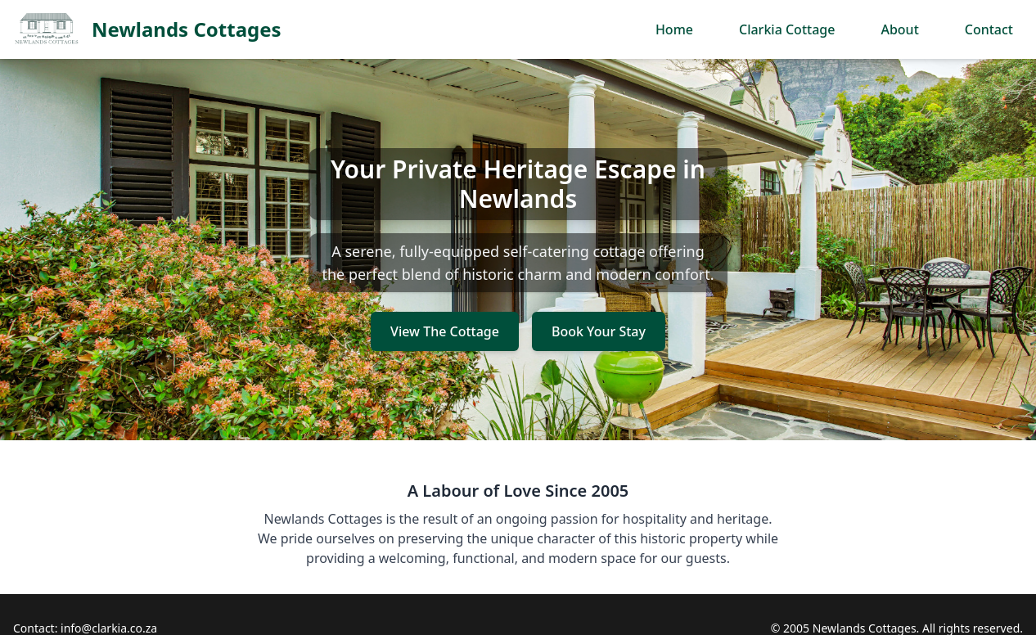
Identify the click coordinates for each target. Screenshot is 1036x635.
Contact (989, 29)
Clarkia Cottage (787, 29)
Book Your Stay (599, 331)
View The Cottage (444, 331)
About (899, 29)
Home (674, 29)
